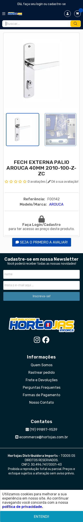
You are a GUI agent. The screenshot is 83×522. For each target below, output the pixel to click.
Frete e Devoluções (42, 380)
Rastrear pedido (41, 372)
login (40, 4)
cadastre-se (57, 4)
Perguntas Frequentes (41, 387)
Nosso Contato (41, 402)
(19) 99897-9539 (41, 429)
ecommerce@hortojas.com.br (41, 437)
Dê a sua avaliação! (63, 182)
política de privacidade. (22, 507)
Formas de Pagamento (41, 395)
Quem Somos (41, 365)
